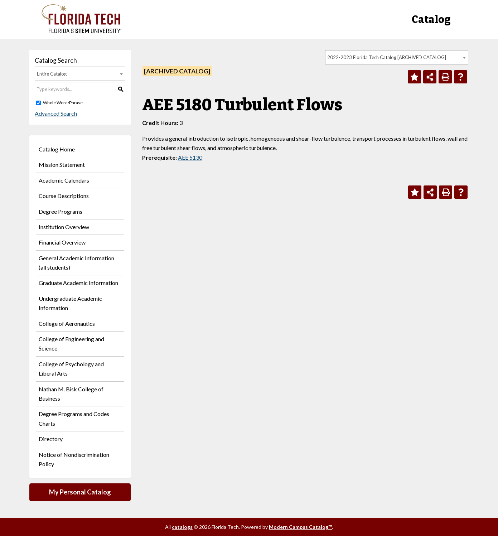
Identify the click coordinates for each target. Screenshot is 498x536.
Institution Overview (64, 226)
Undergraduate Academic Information (70, 303)
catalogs (182, 527)
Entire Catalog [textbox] (52, 74)
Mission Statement (62, 164)
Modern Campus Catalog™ (300, 527)
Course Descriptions (64, 195)
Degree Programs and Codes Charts (74, 418)
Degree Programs (60, 211)
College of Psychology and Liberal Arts (71, 369)
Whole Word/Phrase (63, 102)
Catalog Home (57, 149)
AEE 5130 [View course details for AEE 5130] (190, 157)
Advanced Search (56, 113)
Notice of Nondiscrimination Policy (74, 459)
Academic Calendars (64, 180)
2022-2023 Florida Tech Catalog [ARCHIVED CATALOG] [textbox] (386, 57)
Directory (51, 438)
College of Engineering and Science (71, 343)
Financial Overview (62, 242)
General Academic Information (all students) (76, 263)
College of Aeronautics (67, 323)
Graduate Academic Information (78, 282)
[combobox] (396, 57)
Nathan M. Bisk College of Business (71, 394)
